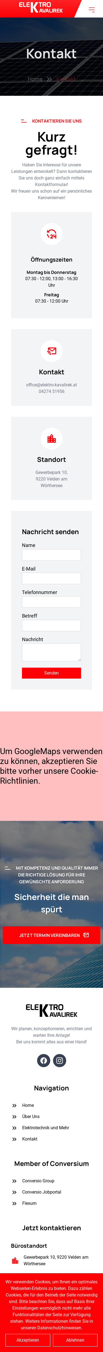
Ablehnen (75, 1340)
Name (28, 545)
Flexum (24, 1203)
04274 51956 (52, 391)
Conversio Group (32, 1181)
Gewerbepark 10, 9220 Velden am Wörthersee (51, 479)
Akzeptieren (27, 1340)
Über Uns (25, 1116)
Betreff (29, 616)
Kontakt (24, 1139)
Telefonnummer (39, 592)
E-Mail (28, 569)
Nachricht (32, 639)
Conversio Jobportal (36, 1192)
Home (22, 1105)
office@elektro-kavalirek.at (51, 384)
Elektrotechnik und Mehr (40, 1128)
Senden (51, 673)
